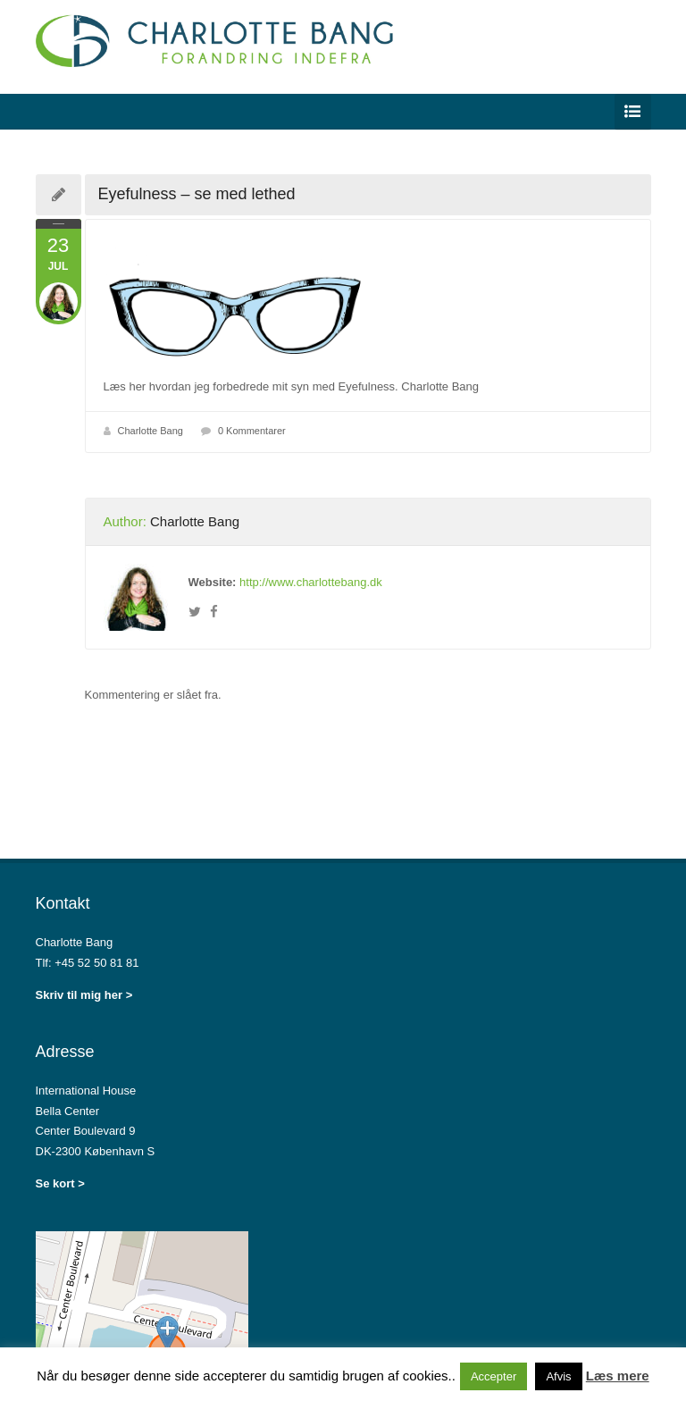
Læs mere (617, 1375)
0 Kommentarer (252, 430)
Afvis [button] (558, 1376)
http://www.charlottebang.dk (310, 582)
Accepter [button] (493, 1376)
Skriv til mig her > (84, 995)
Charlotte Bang (150, 430)
